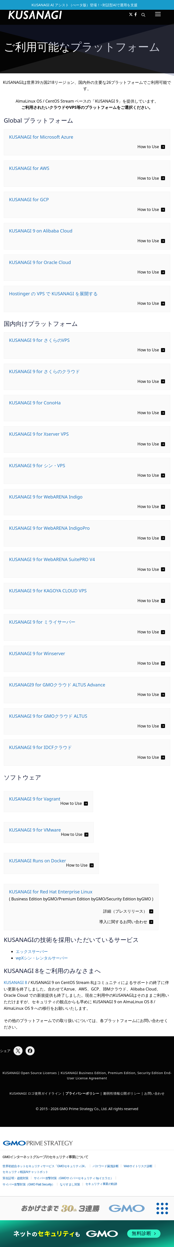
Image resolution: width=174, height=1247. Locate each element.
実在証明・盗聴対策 (16, 1178)
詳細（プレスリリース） (125, 911)
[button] (143, 15)
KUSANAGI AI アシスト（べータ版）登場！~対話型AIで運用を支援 (85, 5)
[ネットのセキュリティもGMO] (87, 1233)
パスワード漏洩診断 (106, 1166)
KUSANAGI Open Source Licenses (30, 1073)
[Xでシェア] (18, 1050)
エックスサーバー (32, 951)
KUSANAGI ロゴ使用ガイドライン (36, 1093)
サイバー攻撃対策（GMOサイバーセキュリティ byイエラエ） (73, 1178)
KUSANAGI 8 (15, 982)
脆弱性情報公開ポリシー (121, 1093)
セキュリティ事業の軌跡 (101, 1184)
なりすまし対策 (70, 1184)
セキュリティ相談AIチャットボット (25, 1172)
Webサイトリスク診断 (138, 1166)
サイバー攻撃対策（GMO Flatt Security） (29, 1184)
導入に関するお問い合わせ (123, 921)
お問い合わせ (154, 1093)
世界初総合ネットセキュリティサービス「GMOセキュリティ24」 (45, 1166)
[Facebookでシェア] (30, 1050)
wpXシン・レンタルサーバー (42, 958)
